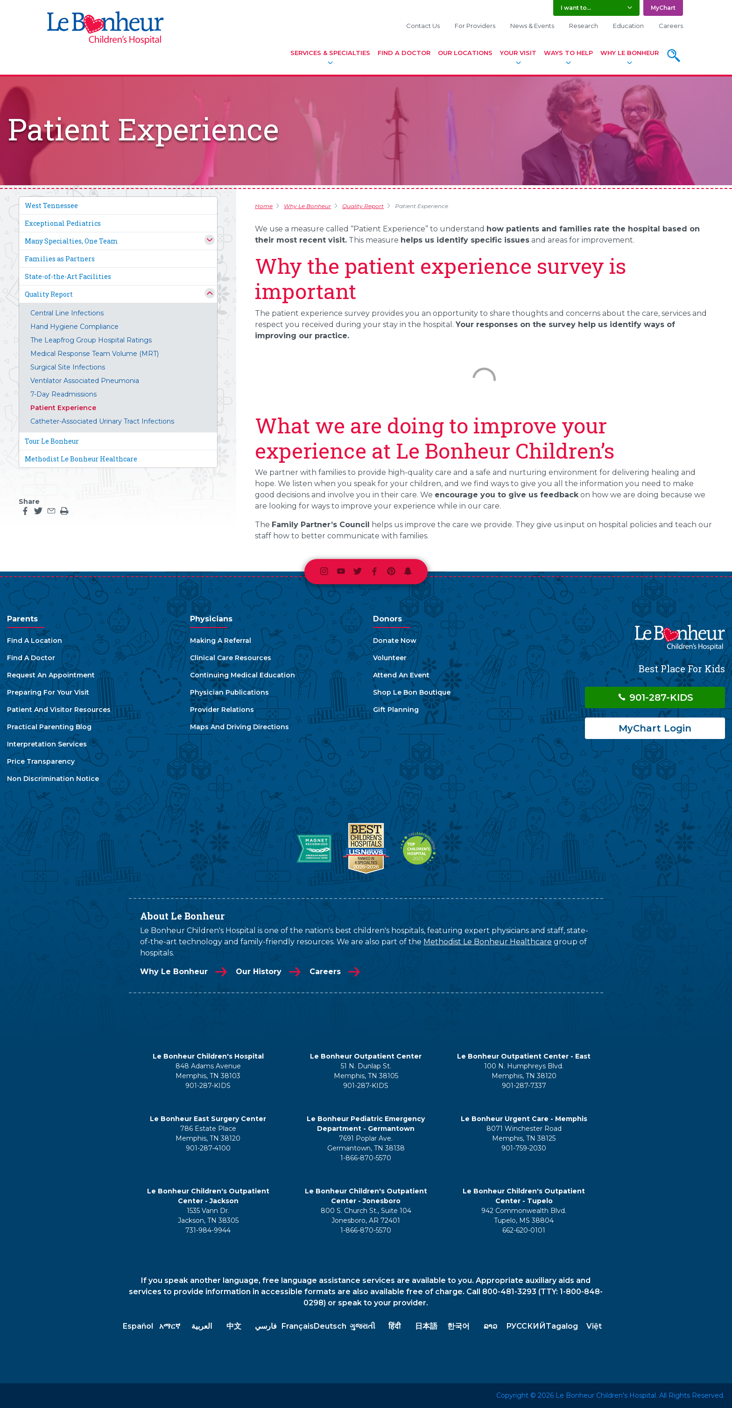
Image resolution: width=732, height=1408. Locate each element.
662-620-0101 (523, 1230)
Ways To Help (568, 52)
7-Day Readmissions (63, 394)
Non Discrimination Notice (53, 778)
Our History (259, 971)
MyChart (663, 7)
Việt (594, 1326)
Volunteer (390, 658)
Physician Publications (229, 692)
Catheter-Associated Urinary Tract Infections (102, 421)
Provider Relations (222, 709)
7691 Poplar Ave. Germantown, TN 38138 (366, 1143)
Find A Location (34, 640)
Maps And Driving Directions (239, 727)
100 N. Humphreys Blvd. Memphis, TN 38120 (523, 1071)
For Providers (475, 25)
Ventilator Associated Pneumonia (84, 380)
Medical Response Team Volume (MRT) (94, 353)
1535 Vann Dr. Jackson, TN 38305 (208, 1215)
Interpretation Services (47, 744)
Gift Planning (396, 709)
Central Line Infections (67, 313)
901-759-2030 (523, 1148)
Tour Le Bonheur (52, 441)
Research (583, 25)
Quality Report (49, 294)
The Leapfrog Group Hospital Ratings (91, 340)
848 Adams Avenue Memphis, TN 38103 (208, 1071)
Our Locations (465, 52)
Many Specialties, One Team (71, 241)
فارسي (266, 1326)
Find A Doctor (404, 52)
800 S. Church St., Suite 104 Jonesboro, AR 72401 (366, 1215)
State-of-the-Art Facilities (68, 276)
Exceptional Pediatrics (63, 223)
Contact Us (423, 25)
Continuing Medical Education (242, 675)
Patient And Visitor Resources (59, 709)
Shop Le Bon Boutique (411, 692)
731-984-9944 (208, 1230)
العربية (201, 1326)
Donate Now (394, 640)
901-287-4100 (208, 1148)
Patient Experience (63, 408)
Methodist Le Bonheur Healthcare (81, 458)
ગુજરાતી (362, 1326)
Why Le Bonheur (629, 52)
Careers (671, 25)
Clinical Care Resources (230, 658)
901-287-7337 (524, 1085)
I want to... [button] (576, 7)
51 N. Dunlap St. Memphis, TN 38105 (366, 1071)
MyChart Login (655, 728)
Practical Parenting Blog (49, 727)
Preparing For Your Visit (48, 692)
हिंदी (394, 1326)
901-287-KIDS (655, 697)
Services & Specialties (330, 52)
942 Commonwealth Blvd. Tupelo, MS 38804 (523, 1215)
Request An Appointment (51, 675)
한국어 (458, 1326)
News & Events (532, 25)
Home (264, 205)
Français (298, 1326)
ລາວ (490, 1326)
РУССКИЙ (526, 1326)
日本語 (426, 1326)
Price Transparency (41, 761)
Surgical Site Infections (67, 367)
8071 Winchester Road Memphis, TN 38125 (524, 1133)
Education (628, 25)
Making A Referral (220, 640)
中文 (233, 1326)
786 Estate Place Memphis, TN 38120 (208, 1133)
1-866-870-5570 (365, 1158)
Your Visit (518, 52)
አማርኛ (169, 1326)
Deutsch (330, 1326)
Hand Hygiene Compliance (74, 326)
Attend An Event (401, 675)
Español (138, 1326)
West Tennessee (51, 205)
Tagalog (562, 1326)
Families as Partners (60, 258)
